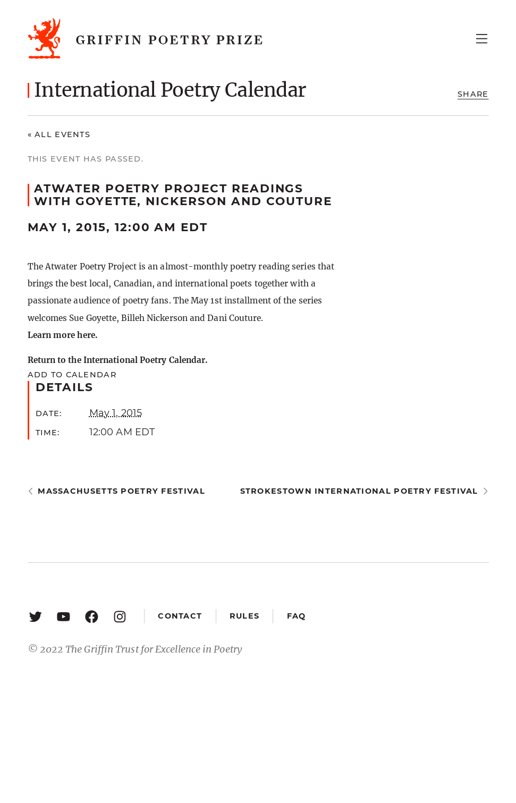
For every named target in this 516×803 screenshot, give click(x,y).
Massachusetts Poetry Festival (121, 491)
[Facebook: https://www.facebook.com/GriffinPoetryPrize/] (91, 616)
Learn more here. (62, 335)
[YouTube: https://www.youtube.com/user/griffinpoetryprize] (63, 616)
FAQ (296, 616)
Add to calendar (72, 374)
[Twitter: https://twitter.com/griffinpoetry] (35, 616)
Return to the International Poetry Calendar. (118, 360)
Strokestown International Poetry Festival (359, 491)
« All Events (59, 134)
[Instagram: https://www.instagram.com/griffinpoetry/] (120, 616)
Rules (244, 616)
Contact (180, 616)
